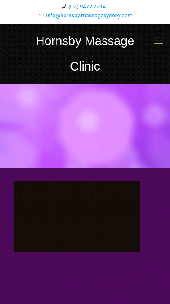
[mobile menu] (158, 41)
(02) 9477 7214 (87, 6)
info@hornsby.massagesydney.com (89, 15)
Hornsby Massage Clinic (85, 53)
